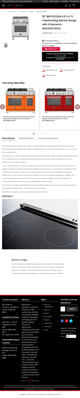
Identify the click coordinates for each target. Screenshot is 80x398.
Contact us (48, 327)
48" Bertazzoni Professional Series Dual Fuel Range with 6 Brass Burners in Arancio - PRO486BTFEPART (18, 119)
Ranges (30, 12)
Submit (72, 309)
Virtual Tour (48, 323)
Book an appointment (48, 305)
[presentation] (2, 106)
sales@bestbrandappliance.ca (58, 57)
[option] (20, 28)
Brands (46, 313)
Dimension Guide (51, 75)
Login (46, 330)
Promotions (48, 317)
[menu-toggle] (3, 5)
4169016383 (60, 59)
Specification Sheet (51, 70)
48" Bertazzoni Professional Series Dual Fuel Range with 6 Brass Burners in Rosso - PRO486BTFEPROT (57, 119)
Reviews (47, 320)
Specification (26, 138)
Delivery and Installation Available (60, 54)
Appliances (12, 12)
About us (47, 310)
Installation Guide (68, 70)
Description (8, 138)
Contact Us (52, 49)
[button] (33, 134)
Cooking (22, 12)
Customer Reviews (48, 138)
